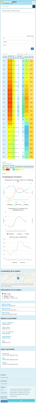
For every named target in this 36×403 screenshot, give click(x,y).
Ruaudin (18, 363)
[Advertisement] (18, 24)
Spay (18, 358)
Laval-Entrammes (18, 337)
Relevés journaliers (18, 305)
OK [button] (21, 400)
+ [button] (2, 274)
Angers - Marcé (18, 328)
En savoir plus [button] (13, 396)
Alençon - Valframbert (18, 323)
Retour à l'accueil (9, 2)
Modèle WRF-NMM (4, 377)
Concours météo (4, 383)
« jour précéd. (4, 54)
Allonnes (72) (18, 354)
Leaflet (2, 283)
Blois (18, 341)
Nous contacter (4, 401)
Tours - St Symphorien (18, 332)
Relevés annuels (18, 313)
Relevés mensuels (18, 309)
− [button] (2, 277)
